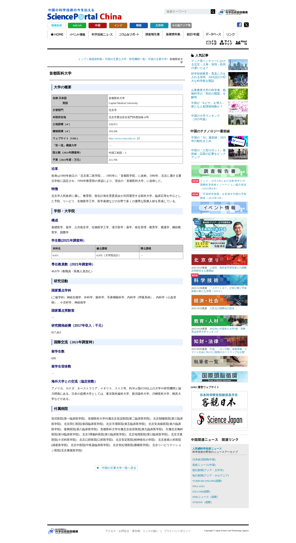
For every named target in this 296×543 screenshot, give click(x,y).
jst (233, 12)
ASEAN (77, 25)
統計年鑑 (193, 34)
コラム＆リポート (129, 34)
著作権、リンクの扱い (145, 531)
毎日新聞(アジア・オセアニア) (210, 475)
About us (241, 42)
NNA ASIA (198, 486)
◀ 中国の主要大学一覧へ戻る (116, 467)
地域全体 (56, 25)
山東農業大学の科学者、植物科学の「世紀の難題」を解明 (208, 94)
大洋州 (159, 25)
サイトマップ (226, 42)
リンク (231, 34)
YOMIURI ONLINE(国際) (207, 480)
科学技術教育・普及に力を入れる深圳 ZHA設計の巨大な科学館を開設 (208, 77)
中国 (97, 25)
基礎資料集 (173, 34)
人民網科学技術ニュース (207, 448)
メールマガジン (211, 42)
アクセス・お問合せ (117, 531)
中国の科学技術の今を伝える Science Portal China (84, 14)
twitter (246, 25)
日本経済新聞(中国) (204, 459)
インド (118, 25)
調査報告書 (152, 34)
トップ (82, 59)
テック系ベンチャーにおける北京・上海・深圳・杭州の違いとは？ (208, 64)
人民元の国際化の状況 (222, 308)
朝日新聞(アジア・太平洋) (208, 470)
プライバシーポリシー (177, 531)
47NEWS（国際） (202, 502)
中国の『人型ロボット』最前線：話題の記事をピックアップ (208, 154)
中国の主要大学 (157, 59)
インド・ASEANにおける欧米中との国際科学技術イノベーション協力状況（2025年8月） (219, 184)
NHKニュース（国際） (206, 496)
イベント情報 (77, 34)
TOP (57, 34)
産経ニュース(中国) (204, 464)
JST (63, 531)
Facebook (239, 25)
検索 (213, 11)
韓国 (138, 25)
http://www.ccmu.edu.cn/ (122, 138)
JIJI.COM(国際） (202, 491)
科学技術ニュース (102, 34)
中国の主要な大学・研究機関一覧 (125, 59)
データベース (213, 34)
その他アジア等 (181, 25)
